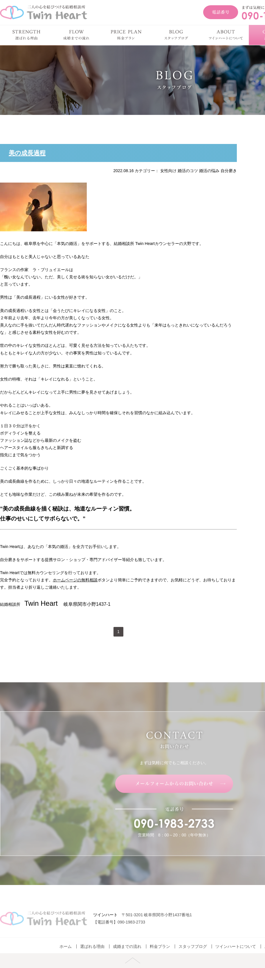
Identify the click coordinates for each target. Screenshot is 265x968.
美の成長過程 (27, 152)
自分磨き (229, 170)
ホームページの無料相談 (75, 580)
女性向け (168, 170)
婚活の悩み (209, 170)
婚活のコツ (188, 170)
